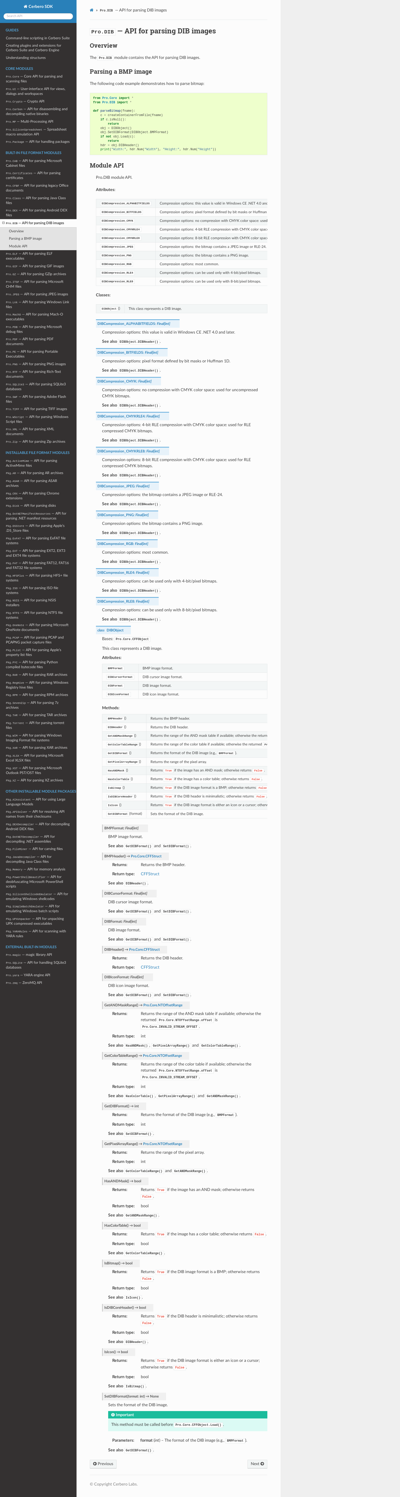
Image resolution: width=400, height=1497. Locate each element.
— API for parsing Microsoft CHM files (35, 284)
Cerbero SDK (40, 7)
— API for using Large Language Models (35, 801)
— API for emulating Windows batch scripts (33, 908)
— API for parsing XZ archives (34, 780)
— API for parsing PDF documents (29, 341)
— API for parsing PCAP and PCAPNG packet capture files (35, 640)
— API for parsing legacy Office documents (37, 188)
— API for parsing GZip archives (36, 274)
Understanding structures (26, 58)
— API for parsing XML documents (30, 431)
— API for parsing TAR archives (36, 715)
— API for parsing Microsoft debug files (34, 329)
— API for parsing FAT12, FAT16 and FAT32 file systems (37, 565)
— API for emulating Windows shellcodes (37, 896)
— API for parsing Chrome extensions (32, 495)
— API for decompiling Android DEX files (38, 826)
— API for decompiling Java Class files (29, 859)
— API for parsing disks (31, 506)
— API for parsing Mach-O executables (34, 316)
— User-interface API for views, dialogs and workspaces (35, 91)
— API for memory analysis (35, 869)
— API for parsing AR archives (34, 473)
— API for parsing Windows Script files (37, 419)
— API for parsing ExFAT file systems (35, 540)
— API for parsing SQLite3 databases (36, 386)
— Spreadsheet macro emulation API (36, 132)
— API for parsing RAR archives (36, 675)
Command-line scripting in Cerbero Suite (38, 38)
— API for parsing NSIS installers (31, 602)
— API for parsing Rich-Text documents (33, 374)
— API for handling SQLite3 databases (36, 965)
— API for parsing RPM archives (37, 695)
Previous (103, 1464)
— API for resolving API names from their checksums (35, 814)
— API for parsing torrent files (35, 725)
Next (257, 1464)
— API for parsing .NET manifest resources (36, 516)
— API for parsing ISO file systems (32, 590)
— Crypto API (25, 101)
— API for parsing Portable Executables (32, 354)
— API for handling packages (37, 142)
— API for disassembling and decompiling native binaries (37, 111)
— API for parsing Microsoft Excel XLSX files (35, 758)
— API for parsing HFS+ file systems (37, 578)
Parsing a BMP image (25, 238)
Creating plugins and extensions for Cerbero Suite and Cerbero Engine (33, 48)
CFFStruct (150, 874)
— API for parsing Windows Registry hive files (37, 685)
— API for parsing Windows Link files (37, 304)
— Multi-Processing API (29, 121)
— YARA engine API (28, 975)
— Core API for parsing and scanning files (34, 78)
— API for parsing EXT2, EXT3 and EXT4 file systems (35, 553)
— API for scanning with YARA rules (36, 933)
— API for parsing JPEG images (37, 294)
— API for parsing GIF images (35, 266)
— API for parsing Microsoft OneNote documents (37, 627)
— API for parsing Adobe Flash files (36, 399)
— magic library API (29, 955)
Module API (18, 246)
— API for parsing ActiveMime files (31, 463)
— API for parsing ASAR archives (31, 483)
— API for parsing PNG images (36, 364)
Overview (16, 231)
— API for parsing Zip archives (35, 441)
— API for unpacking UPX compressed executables (35, 921)
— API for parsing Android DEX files (36, 212)
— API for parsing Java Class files (36, 200)
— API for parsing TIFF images (36, 409)
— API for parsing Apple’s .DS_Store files (35, 528)
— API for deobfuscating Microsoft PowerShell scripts (34, 881)
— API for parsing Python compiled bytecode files (32, 664)
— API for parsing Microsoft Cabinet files (34, 163)
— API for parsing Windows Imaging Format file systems (33, 737)
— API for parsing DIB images (33, 223)
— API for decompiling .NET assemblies (30, 839)
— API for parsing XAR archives (36, 748)
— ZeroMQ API (24, 983)
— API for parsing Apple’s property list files (33, 652)
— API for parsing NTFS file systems (34, 615)
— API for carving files (34, 849)
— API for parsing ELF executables (29, 256)
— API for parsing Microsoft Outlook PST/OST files (34, 770)
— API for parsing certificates (33, 175)
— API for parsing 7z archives (32, 705)
